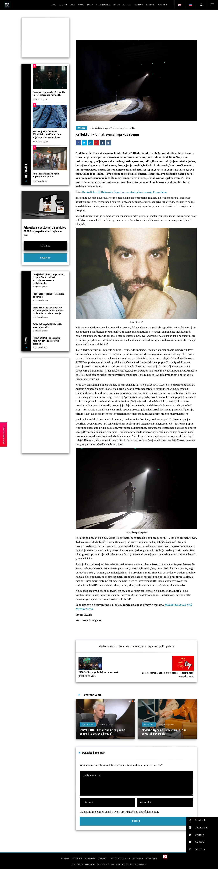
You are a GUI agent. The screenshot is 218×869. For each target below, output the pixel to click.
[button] (202, 820)
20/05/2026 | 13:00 (40, 141)
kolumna (124, 646)
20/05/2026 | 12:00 (40, 99)
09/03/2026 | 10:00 (166, 724)
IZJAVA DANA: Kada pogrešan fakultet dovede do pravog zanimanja (46, 340)
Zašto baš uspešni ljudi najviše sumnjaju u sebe (47, 326)
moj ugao (138, 646)
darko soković (107, 646)
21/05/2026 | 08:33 (40, 347)
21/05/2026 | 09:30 (40, 317)
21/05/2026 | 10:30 (40, 286)
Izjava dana (88, 724)
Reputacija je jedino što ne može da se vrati (48, 295)
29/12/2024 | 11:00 (122, 128)
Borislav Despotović (103, 128)
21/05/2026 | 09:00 (40, 330)
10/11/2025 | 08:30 (106, 724)
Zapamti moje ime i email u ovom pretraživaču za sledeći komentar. (120, 811)
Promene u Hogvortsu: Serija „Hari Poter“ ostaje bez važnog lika (49, 93)
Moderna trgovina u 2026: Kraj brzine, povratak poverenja (164, 732)
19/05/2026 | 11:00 (40, 180)
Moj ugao (82, 128)
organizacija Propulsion (161, 646)
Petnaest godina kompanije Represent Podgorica (46, 175)
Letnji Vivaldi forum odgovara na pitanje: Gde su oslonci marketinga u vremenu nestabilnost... (49, 279)
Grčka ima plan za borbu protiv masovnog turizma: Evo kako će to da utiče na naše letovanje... (48, 310)
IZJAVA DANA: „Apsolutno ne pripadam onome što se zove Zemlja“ (102, 732)
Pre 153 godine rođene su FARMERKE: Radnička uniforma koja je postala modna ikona (47, 134)
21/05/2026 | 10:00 (40, 300)
